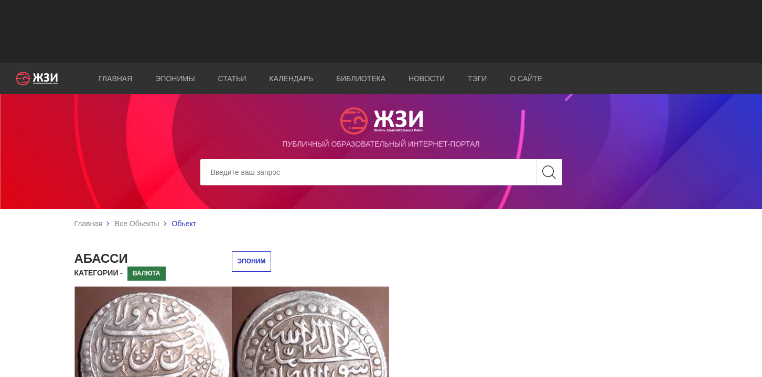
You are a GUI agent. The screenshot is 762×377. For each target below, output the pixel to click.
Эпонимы (175, 78)
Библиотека (360, 78)
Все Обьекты (137, 223)
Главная (115, 78)
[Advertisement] (381, 31)
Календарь (291, 78)
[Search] (381, 172)
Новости (427, 78)
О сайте (526, 78)
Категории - (98, 273)
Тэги (477, 78)
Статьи (232, 78)
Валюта (146, 273)
